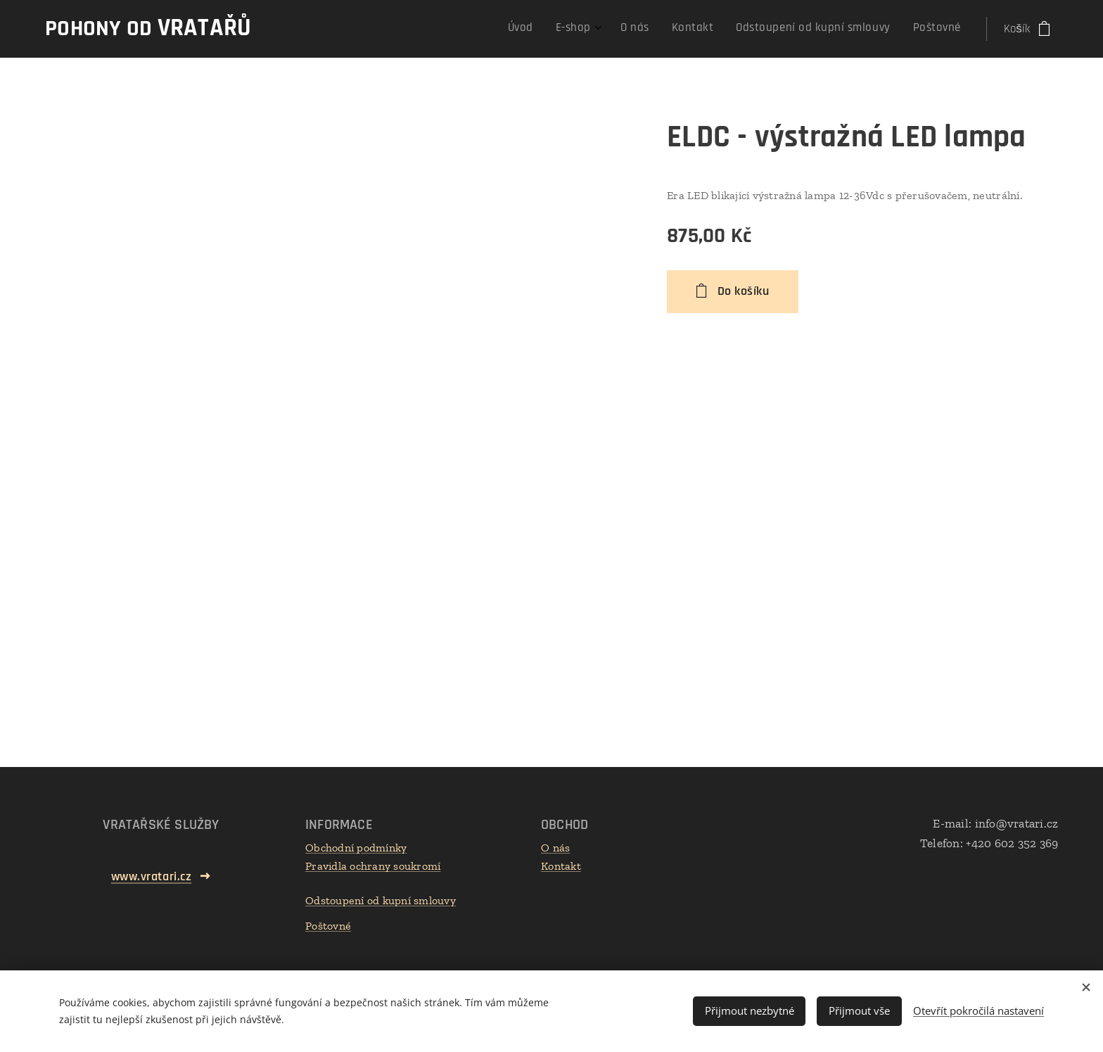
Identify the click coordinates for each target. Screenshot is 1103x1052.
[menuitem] (835, 28)
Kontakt (561, 866)
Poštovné (328, 925)
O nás (555, 847)
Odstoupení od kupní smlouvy (380, 900)
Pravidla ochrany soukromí (372, 866)
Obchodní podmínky (356, 847)
